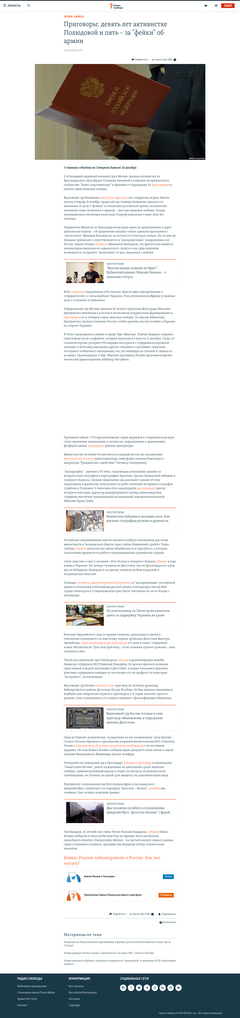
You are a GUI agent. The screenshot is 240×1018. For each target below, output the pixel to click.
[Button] (139, 60)
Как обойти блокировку (83, 993)
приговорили (161, 185)
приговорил (72, 317)
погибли (154, 788)
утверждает (96, 446)
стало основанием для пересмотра (104, 643)
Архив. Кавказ (74, 16)
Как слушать (76, 986)
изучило (80, 548)
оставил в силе (104, 685)
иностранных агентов (79, 458)
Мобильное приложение (32, 986)
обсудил (100, 244)
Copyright (74, 1005)
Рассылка (74, 999)
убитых (162, 561)
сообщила (76, 292)
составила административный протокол (103, 582)
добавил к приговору (138, 763)
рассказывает (146, 488)
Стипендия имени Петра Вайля (36, 993)
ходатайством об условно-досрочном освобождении (111, 745)
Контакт (22, 1005)
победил (153, 832)
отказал (123, 660)
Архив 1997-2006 (27, 999)
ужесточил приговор (114, 197)
